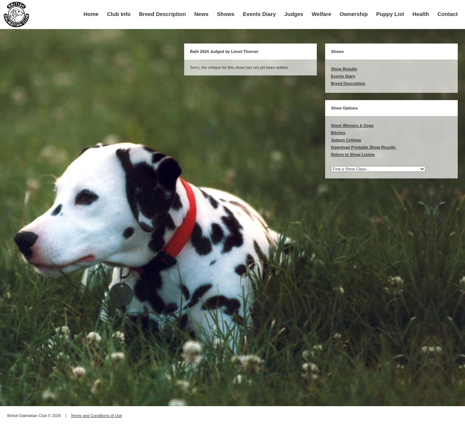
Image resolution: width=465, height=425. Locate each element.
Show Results (344, 69)
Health (420, 14)
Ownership (354, 14)
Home (91, 14)
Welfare (321, 14)
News (201, 14)
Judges (293, 14)
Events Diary (259, 14)
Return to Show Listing (353, 154)
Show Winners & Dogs (352, 125)
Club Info (118, 14)
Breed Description (162, 14)
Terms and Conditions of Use (96, 415)
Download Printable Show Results (363, 147)
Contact (447, 14)
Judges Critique (346, 140)
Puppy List (390, 14)
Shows (225, 14)
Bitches (338, 133)
